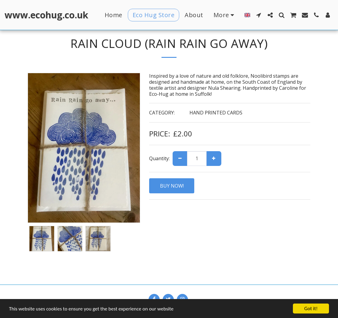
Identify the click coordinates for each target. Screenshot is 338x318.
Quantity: (159, 158)
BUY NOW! (172, 185)
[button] (258, 15)
